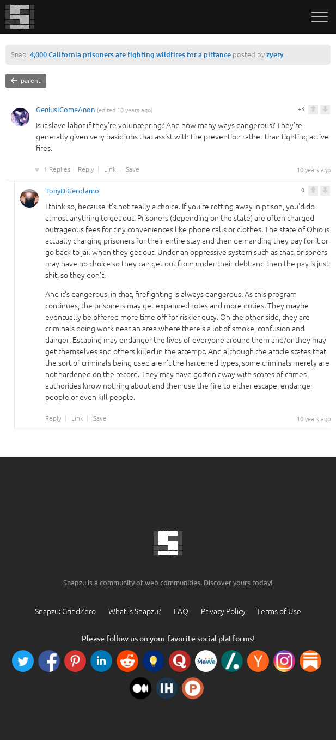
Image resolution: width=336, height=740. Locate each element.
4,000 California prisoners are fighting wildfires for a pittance (130, 54)
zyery (275, 54)
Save (132, 169)
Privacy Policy (223, 611)
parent (26, 80)
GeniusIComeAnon (65, 111)
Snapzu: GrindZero (65, 611)
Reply (86, 169)
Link (110, 169)
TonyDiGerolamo (72, 192)
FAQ (181, 611)
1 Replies (57, 169)
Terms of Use (278, 611)
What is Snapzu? (134, 611)
